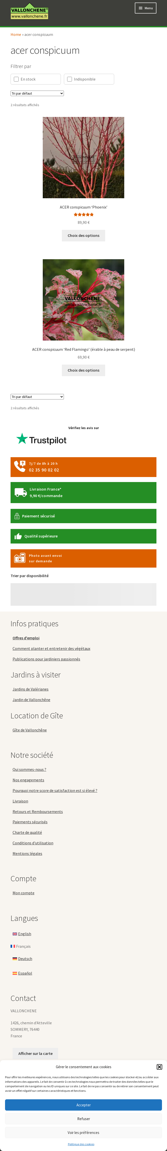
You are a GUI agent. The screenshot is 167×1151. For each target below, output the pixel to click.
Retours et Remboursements (38, 811)
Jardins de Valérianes (31, 689)
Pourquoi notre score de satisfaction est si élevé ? (55, 790)
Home (16, 34)
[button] (159, 1066)
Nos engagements (28, 779)
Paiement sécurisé (38, 515)
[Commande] (37, 93)
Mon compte (23, 892)
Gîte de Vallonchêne (30, 729)
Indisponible (81, 79)
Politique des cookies (81, 1144)
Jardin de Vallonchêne (31, 699)
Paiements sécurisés (30, 821)
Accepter (83, 1105)
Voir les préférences (83, 1132)
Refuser (83, 1118)
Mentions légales (27, 853)
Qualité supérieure (41, 535)
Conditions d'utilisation (33, 842)
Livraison (20, 800)
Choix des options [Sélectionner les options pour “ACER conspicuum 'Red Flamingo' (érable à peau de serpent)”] (83, 370)
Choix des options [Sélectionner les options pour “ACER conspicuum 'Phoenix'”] (83, 235)
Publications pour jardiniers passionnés (46, 658)
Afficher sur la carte (35, 1053)
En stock (24, 79)
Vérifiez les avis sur (56, 437)
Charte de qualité (27, 832)
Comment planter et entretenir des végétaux (51, 648)
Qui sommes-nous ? (29, 769)
